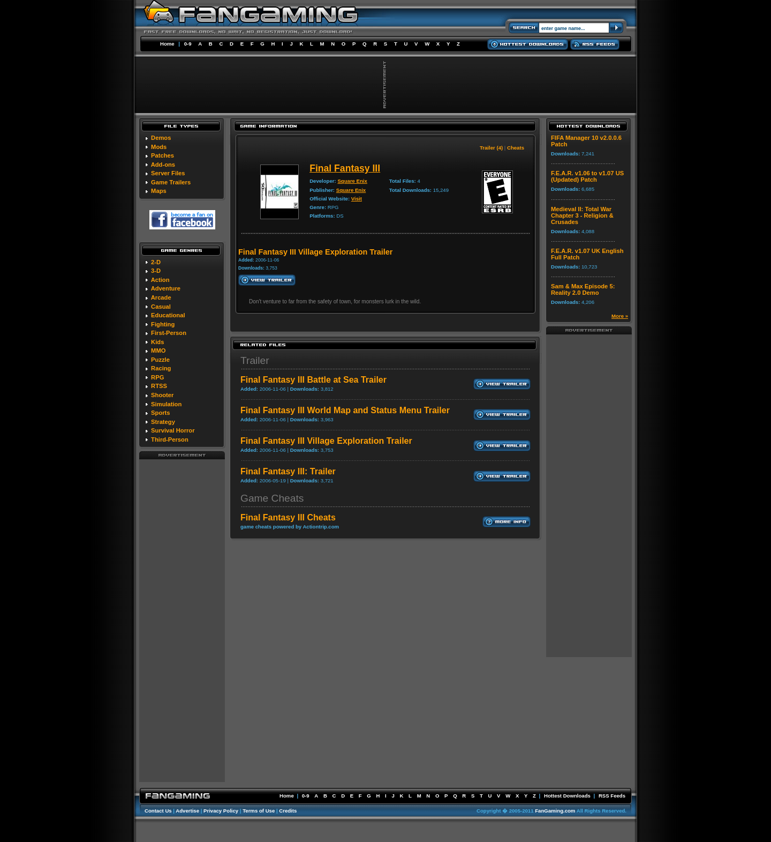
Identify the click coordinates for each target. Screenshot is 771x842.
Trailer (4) (491, 148)
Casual (161, 306)
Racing (161, 368)
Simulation (166, 404)
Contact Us (158, 811)
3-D (156, 270)
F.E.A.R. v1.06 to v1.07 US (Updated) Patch (587, 176)
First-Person (168, 333)
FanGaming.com (555, 811)
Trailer (254, 360)
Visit (356, 199)
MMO (158, 350)
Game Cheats (272, 498)
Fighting (163, 324)
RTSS (159, 386)
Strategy (163, 422)
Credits (288, 811)
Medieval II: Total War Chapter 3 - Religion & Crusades (582, 215)
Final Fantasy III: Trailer (288, 471)
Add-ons (163, 164)
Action (160, 280)
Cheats (515, 148)
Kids (157, 342)
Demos (161, 138)
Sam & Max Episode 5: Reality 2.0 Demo (583, 289)
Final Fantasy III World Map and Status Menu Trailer (345, 410)
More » (619, 316)
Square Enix (352, 181)
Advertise (187, 811)
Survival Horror (172, 430)
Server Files (168, 173)
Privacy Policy (220, 811)
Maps (159, 191)
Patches (162, 155)
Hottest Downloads (567, 796)
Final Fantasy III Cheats (288, 517)
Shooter (162, 395)
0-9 (188, 44)
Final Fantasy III (344, 168)
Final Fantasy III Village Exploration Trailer (326, 440)
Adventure (165, 288)
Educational (168, 315)
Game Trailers (171, 182)
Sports (160, 412)
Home (167, 44)
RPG (157, 377)
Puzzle (160, 359)
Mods (159, 147)
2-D (156, 262)
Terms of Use (259, 811)
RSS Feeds (612, 796)
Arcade (161, 297)
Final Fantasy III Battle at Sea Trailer (313, 379)
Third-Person (169, 439)
